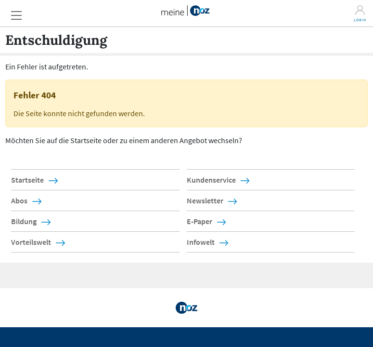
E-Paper (199, 221)
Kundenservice (211, 180)
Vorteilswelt (31, 242)
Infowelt (201, 242)
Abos (19, 200)
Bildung (24, 221)
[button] (19, 12)
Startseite (27, 180)
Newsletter (205, 200)
